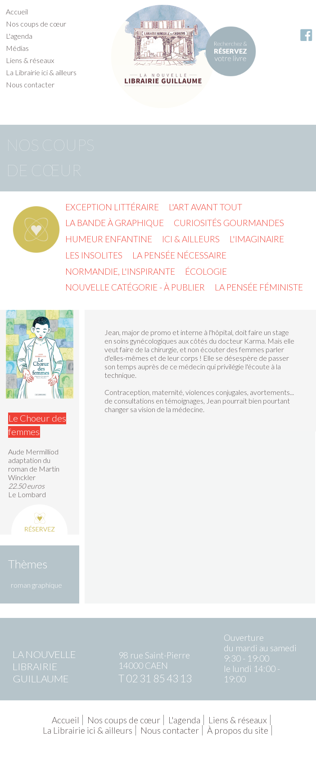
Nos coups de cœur (36, 23)
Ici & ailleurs (191, 239)
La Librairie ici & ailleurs (41, 72)
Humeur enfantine (108, 239)
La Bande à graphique (114, 223)
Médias (17, 48)
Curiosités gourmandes (229, 223)
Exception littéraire (112, 207)
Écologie (206, 271)
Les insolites (93, 255)
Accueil (17, 11)
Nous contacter (30, 84)
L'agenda (19, 36)
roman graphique (36, 585)
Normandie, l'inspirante (120, 271)
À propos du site (237, 730)
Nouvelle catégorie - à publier (135, 287)
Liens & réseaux (30, 60)
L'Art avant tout (205, 207)
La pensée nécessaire (179, 255)
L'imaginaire (257, 239)
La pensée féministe (259, 287)
